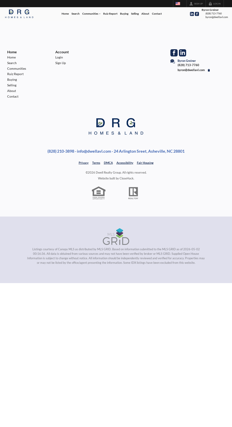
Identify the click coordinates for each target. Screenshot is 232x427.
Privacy (84, 163)
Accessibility (124, 163)
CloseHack (127, 178)
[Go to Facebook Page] (197, 14)
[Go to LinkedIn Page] (192, 14)
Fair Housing (145, 163)
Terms (96, 163)
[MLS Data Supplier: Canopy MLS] (116, 236)
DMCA (108, 163)
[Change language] (179, 3)
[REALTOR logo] (133, 193)
